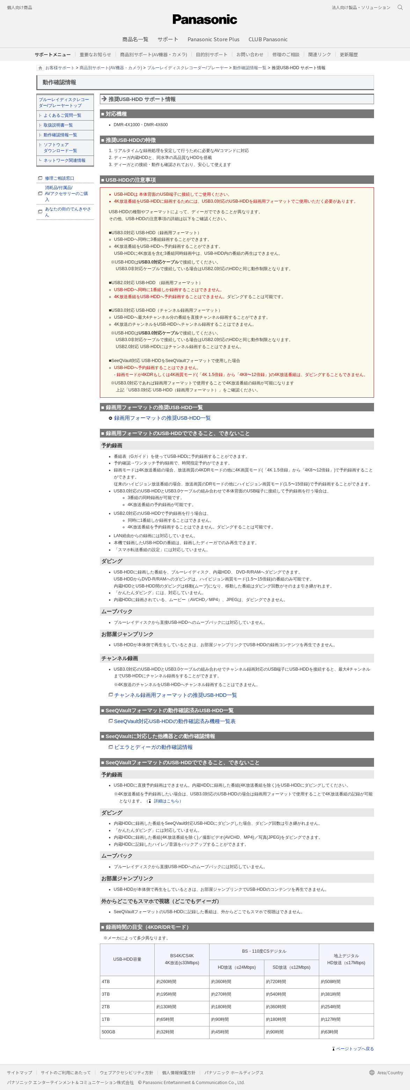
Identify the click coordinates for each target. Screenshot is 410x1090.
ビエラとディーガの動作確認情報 (153, 747)
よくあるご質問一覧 (62, 115)
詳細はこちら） (168, 801)
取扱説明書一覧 (58, 125)
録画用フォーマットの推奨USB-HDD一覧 (162, 418)
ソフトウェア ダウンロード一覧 (60, 147)
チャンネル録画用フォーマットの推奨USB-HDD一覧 (175, 695)
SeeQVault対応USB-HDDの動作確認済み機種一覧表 (175, 721)
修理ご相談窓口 (59, 178)
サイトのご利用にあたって (66, 1072)
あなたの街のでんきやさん (68, 212)
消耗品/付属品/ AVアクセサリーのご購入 (66, 193)
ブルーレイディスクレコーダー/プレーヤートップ (64, 102)
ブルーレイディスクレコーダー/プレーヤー (187, 67)
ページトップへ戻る (355, 1048)
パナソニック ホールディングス (234, 1072)
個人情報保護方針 (179, 1072)
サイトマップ (19, 1072)
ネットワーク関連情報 (65, 160)
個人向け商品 (19, 7)
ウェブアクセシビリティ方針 (126, 1072)
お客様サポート (60, 67)
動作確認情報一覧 (249, 67)
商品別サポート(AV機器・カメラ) (111, 67)
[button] (212, 54)
